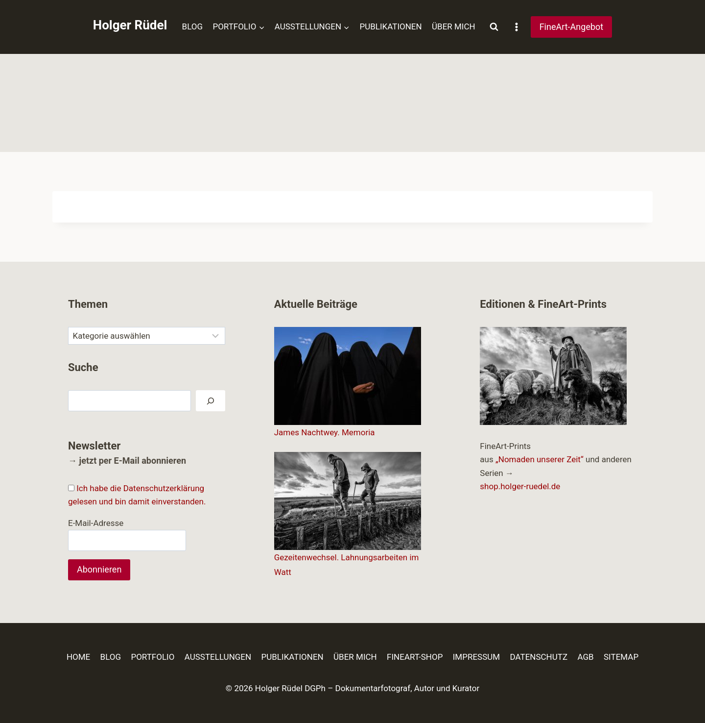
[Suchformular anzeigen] (494, 27)
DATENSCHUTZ (539, 657)
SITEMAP (621, 657)
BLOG (192, 26)
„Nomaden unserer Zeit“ (539, 459)
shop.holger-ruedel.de (520, 486)
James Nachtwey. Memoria (324, 432)
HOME (78, 657)
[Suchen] (210, 400)
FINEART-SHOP (415, 657)
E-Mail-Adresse (95, 523)
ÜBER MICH (453, 26)
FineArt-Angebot (572, 27)
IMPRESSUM (476, 657)
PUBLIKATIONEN (390, 26)
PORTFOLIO (152, 657)
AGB (585, 657)
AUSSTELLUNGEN (218, 657)
